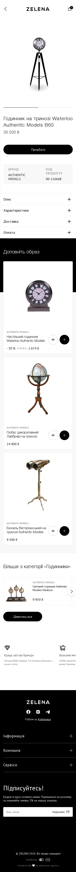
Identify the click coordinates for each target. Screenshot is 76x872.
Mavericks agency (49, 865)
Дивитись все (22, 617)
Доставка (10, 221)
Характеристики (16, 210)
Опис (7, 199)
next (71, 591)
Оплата (9, 232)
